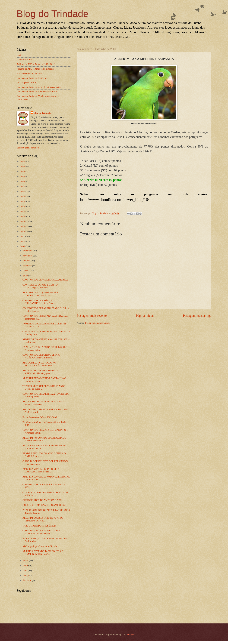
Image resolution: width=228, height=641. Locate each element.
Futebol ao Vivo (24, 59)
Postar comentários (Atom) (97, 323)
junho (26, 560)
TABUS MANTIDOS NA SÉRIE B (39, 525)
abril (25, 570)
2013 (22, 226)
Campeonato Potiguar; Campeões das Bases (37, 91)
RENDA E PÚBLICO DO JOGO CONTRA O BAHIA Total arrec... (44, 454)
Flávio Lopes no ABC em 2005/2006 (39, 417)
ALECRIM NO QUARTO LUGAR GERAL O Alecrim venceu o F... (44, 439)
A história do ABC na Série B (30, 73)
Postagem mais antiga (197, 315)
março (26, 575)
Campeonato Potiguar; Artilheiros (32, 78)
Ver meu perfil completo (28, 147)
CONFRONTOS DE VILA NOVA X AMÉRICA (45, 279)
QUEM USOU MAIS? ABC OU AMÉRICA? (43, 505)
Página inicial (145, 315)
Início (19, 55)
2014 (22, 221)
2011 (22, 236)
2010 (22, 241)
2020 (22, 191)
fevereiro (27, 580)
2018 (22, 201)
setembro (27, 265)
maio (25, 565)
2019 (22, 196)
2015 (22, 216)
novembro (28, 255)
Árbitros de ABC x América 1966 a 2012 (36, 64)
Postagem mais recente (92, 315)
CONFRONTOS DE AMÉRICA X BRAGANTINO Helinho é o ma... (39, 302)
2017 (22, 206)
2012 (22, 231)
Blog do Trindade (53, 13)
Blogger (130, 634)
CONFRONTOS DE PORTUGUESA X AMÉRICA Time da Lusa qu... (41, 356)
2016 (22, 211)
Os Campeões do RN (26, 82)
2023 (22, 176)
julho (25, 275)
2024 (22, 171)
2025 (22, 166)
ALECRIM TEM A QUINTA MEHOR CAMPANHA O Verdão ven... (40, 294)
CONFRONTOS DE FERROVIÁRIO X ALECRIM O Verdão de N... (41, 532)
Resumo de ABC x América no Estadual (35, 69)
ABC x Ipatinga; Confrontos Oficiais (39, 546)
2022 (22, 181)
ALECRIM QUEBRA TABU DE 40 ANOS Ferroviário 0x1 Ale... (42, 519)
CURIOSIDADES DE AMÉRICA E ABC (42, 500)
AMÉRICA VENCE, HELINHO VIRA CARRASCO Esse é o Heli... (40, 470)
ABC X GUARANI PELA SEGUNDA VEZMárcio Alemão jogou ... (40, 372)
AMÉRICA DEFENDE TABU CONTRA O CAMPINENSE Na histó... (42, 552)
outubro (27, 260)
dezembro (28, 250)
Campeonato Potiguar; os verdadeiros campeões (39, 87)
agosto (26, 270)
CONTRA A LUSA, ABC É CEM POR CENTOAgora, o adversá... (40, 286)
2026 (22, 161)
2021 (22, 186)
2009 (22, 246)
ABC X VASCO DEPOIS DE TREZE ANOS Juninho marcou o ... (43, 403)
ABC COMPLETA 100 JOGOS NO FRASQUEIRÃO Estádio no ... (39, 364)
